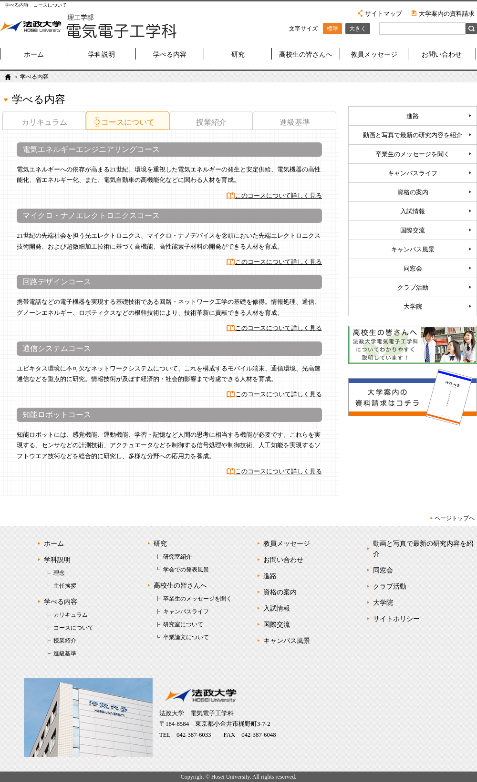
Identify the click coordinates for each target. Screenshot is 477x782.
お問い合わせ (442, 54)
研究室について (183, 624)
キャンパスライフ (412, 173)
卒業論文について (186, 637)
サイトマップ (383, 13)
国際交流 (412, 230)
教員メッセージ (374, 54)
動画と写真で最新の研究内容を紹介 (412, 135)
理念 (59, 573)
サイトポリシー (396, 618)
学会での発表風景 (186, 569)
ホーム (34, 54)
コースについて (128, 122)
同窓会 (413, 268)
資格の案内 (412, 192)
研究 (238, 54)
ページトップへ (455, 518)
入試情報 (412, 211)
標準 (332, 28)
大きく (357, 28)
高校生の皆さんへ (305, 54)
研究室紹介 (177, 556)
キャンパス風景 (413, 249)
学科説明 (101, 54)
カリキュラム (44, 122)
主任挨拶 (64, 585)
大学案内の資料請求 (447, 13)
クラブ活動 (412, 287)
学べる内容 (170, 54)
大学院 (413, 306)
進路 (412, 116)
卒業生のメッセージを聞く (412, 154)
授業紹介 (211, 122)
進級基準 (295, 122)
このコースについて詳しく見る (278, 195)
